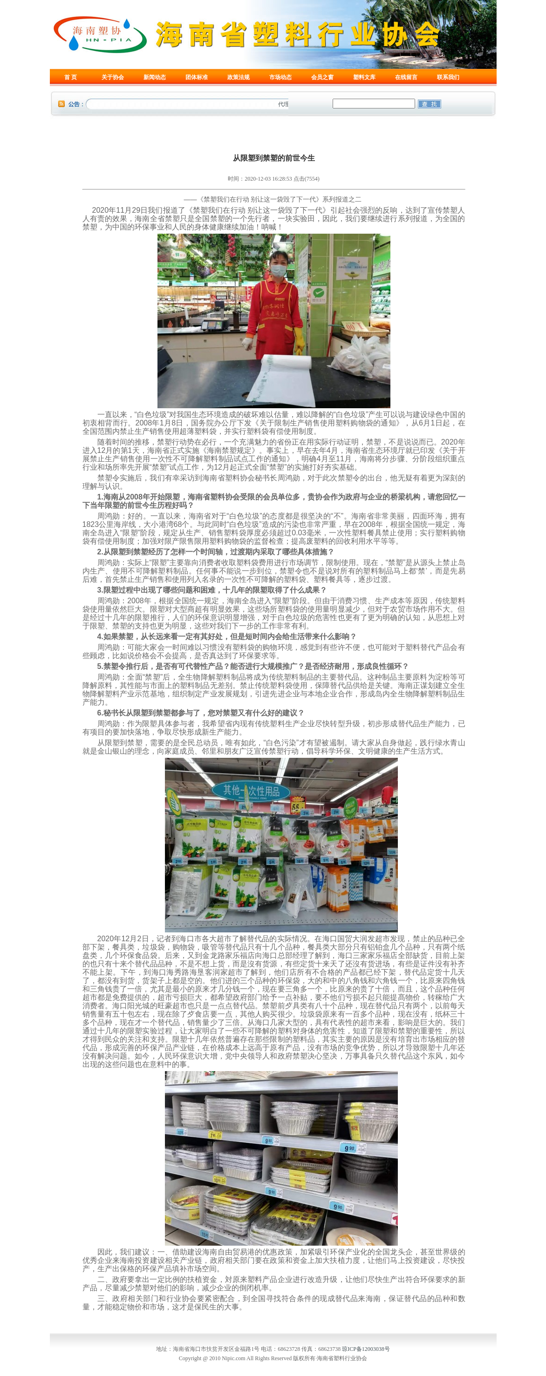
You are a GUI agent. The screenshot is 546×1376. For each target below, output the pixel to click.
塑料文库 (364, 77)
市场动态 (280, 77)
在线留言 (406, 77)
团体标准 (196, 77)
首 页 (70, 77)
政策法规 (238, 77)
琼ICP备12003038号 (366, 1349)
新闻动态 (154, 77)
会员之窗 (322, 77)
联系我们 (448, 77)
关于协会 (113, 77)
